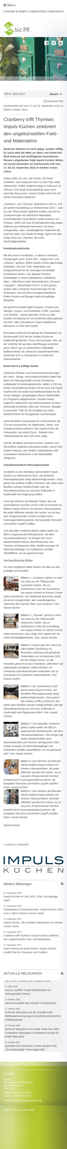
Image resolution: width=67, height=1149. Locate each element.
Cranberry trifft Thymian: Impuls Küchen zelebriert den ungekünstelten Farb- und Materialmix (31, 937)
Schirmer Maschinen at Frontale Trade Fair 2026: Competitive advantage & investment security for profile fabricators (32, 1033)
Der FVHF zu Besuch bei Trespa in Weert (28, 981)
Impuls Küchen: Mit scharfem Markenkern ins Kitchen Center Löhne (33, 924)
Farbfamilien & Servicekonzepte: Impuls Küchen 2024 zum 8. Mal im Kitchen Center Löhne (33, 911)
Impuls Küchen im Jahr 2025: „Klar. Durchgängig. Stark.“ (31, 898)
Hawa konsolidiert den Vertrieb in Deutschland (30, 1003)
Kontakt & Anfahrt (16, 11)
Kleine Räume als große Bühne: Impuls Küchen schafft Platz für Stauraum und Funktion (30, 950)
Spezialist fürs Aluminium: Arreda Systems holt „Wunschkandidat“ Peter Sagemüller (31, 1048)
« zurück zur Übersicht (16, 844)
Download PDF (53, 101)
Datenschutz (38, 11)
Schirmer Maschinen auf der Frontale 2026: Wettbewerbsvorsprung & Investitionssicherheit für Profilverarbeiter (33, 1016)
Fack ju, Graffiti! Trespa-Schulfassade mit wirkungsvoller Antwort (28, 992)
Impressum (55, 11)
